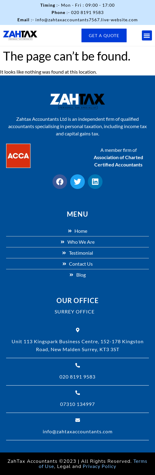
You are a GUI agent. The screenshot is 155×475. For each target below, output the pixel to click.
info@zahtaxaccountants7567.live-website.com (86, 19)
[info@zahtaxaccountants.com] (77, 420)
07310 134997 (77, 404)
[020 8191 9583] (77, 365)
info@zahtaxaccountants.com (78, 431)
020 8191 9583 (87, 12)
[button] (147, 35)
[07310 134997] (77, 392)
